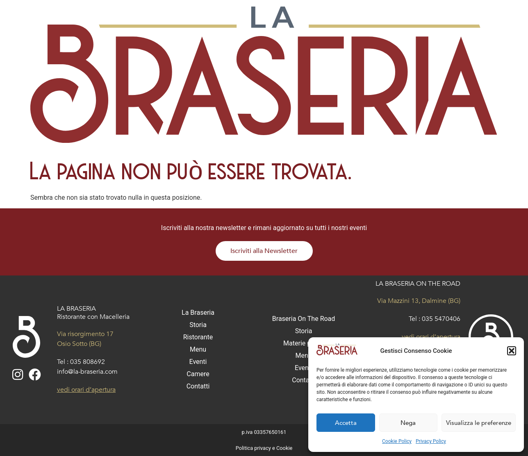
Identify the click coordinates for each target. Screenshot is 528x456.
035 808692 (87, 361)
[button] (512, 351)
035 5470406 (441, 318)
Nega (408, 423)
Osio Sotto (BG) (79, 343)
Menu (198, 349)
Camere (198, 374)
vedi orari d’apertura (86, 389)
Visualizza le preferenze (478, 423)
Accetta (346, 423)
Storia (198, 325)
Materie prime (303, 343)
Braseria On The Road (303, 319)
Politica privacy (253, 448)
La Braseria (198, 312)
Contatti (198, 386)
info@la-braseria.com (87, 371)
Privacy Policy (431, 441)
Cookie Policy (397, 441)
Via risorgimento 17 (85, 334)
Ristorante (198, 337)
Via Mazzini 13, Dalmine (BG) (418, 300)
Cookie (284, 448)
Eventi (198, 362)
